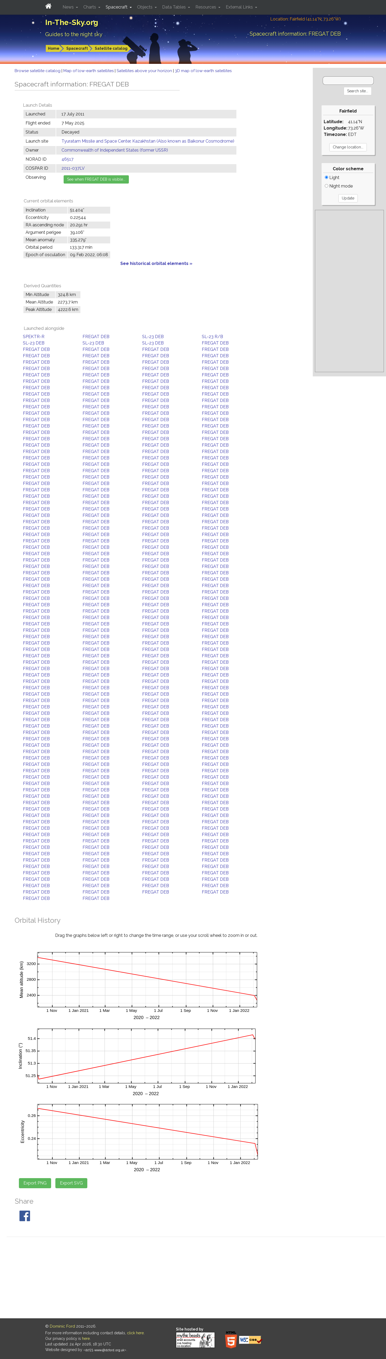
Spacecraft (77, 48)
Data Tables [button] (174, 7)
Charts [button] (90, 7)
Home (53, 48)
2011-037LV (73, 168)
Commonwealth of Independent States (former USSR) (114, 150)
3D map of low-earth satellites (203, 70)
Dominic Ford (62, 1326)
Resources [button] (206, 7)
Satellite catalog (111, 48)
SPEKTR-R (33, 336)
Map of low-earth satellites (89, 70)
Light (332, 177)
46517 (67, 159)
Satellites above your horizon (145, 70)
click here (135, 1333)
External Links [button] (240, 7)
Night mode (339, 186)
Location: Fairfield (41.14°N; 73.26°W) (305, 19)
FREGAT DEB (96, 336)
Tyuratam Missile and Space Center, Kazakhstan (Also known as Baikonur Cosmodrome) (147, 141)
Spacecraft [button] (117, 7)
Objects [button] (145, 7)
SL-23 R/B (212, 336)
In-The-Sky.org (71, 22)
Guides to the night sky (73, 34)
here (86, 1338)
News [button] (69, 7)
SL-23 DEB (153, 336)
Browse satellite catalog (38, 70)
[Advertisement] (349, 291)
